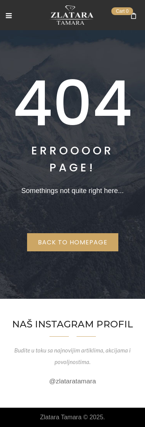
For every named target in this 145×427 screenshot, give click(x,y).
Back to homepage (72, 242)
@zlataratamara (72, 381)
